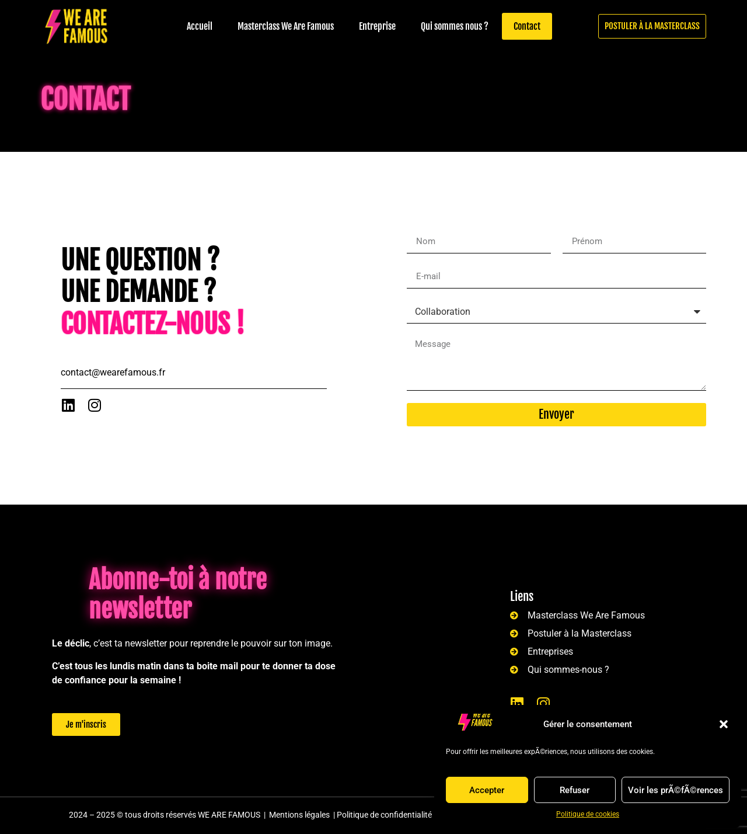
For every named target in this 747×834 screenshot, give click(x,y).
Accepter (486, 790)
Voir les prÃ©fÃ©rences (675, 790)
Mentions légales (299, 814)
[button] (723, 724)
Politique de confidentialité (384, 814)
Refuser (574, 790)
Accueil (199, 26)
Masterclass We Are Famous (286, 26)
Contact (527, 26)
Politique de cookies (587, 814)
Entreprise (377, 26)
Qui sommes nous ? (454, 26)
